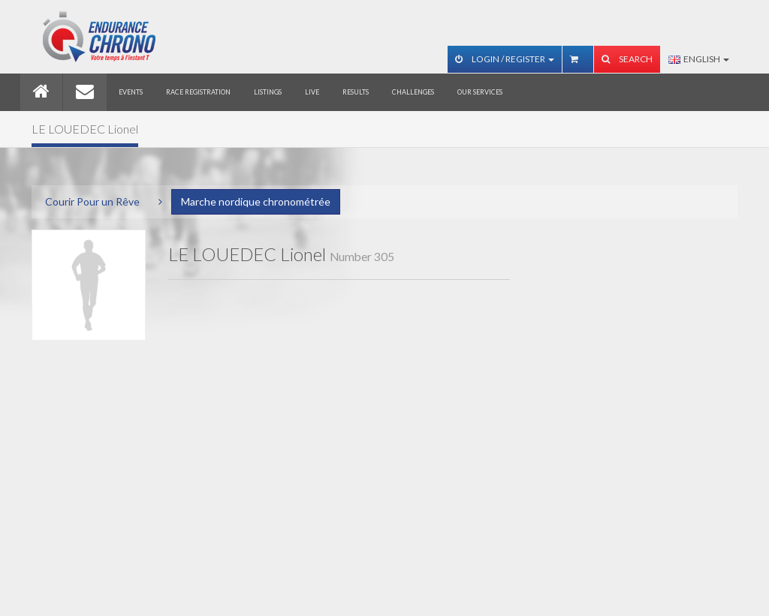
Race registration (198, 92)
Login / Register (504, 59)
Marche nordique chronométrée (255, 201)
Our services (479, 92)
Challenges (413, 92)
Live (312, 92)
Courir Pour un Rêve (92, 201)
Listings (268, 92)
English (698, 59)
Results (355, 92)
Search (627, 59)
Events (131, 92)
